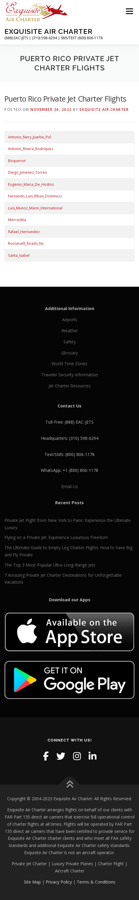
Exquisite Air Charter (48, 31)
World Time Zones (69, 363)
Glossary (69, 353)
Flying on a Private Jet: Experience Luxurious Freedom (56, 537)
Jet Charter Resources (70, 386)
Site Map (32, 882)
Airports (69, 319)
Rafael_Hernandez (24, 231)
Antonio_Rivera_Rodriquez (30, 148)
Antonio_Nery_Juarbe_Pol (29, 137)
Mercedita (17, 219)
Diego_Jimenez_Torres (27, 172)
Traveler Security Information (69, 374)
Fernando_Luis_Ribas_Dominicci (35, 196)
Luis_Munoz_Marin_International (35, 208)
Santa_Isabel (19, 255)
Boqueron (17, 160)
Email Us (69, 486)
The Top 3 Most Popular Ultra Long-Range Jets (49, 565)
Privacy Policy (59, 882)
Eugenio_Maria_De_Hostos (31, 184)
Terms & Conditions (96, 882)
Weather (69, 330)
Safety (70, 342)
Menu (129, 11)
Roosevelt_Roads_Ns (26, 243)
